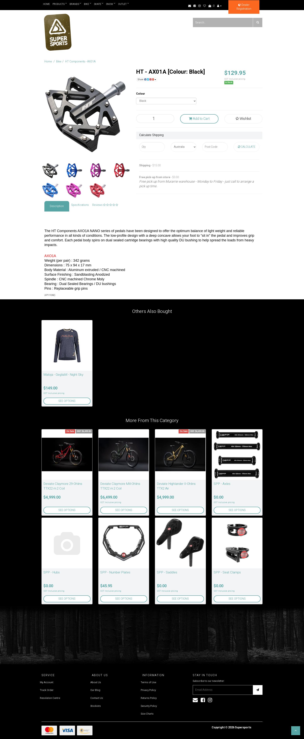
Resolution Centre (50, 698)
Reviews (105, 205)
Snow (110, 4)
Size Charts (147, 714)
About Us (95, 682)
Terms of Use (148, 682)
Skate (99, 4)
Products (60, 4)
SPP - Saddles (167, 572)
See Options (66, 401)
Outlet (123, 4)
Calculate (246, 147)
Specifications (80, 205)
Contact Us (96, 698)
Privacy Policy (148, 690)
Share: (146, 79)
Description (57, 206)
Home (46, 4)
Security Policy (149, 706)
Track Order (47, 690)
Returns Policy (149, 698)
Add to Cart (199, 118)
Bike (87, 4)
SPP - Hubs (51, 572)
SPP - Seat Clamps (227, 572)
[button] (295, 730)
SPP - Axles (222, 483)
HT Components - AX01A (80, 62)
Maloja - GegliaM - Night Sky (63, 374)
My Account (46, 682)
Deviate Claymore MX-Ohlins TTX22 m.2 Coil (120, 486)
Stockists (95, 706)
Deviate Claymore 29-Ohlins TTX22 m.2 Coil (62, 486)
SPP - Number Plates (115, 572)
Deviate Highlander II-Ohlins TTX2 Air (176, 486)
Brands (75, 4)
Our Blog (95, 690)
